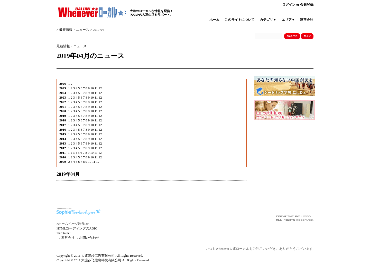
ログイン (288, 4)
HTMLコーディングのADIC (77, 228)
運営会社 (306, 20)
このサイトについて (240, 20)
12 (100, 88)
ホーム (214, 20)
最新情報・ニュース (74, 30)
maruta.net (63, 233)
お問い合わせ (89, 238)
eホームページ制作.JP (73, 224)
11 (96, 88)
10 (92, 88)
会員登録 (306, 4)
